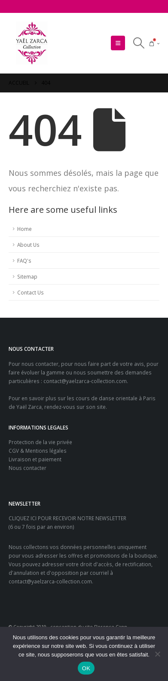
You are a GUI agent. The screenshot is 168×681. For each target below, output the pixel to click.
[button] (118, 43)
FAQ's (24, 260)
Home (24, 228)
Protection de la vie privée (40, 442)
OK (86, 668)
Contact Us (30, 292)
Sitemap (27, 276)
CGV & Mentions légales (38, 450)
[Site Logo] (32, 43)
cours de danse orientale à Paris (116, 398)
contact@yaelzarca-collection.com (85, 380)
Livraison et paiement (35, 459)
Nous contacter (27, 467)
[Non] (157, 654)
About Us (28, 244)
